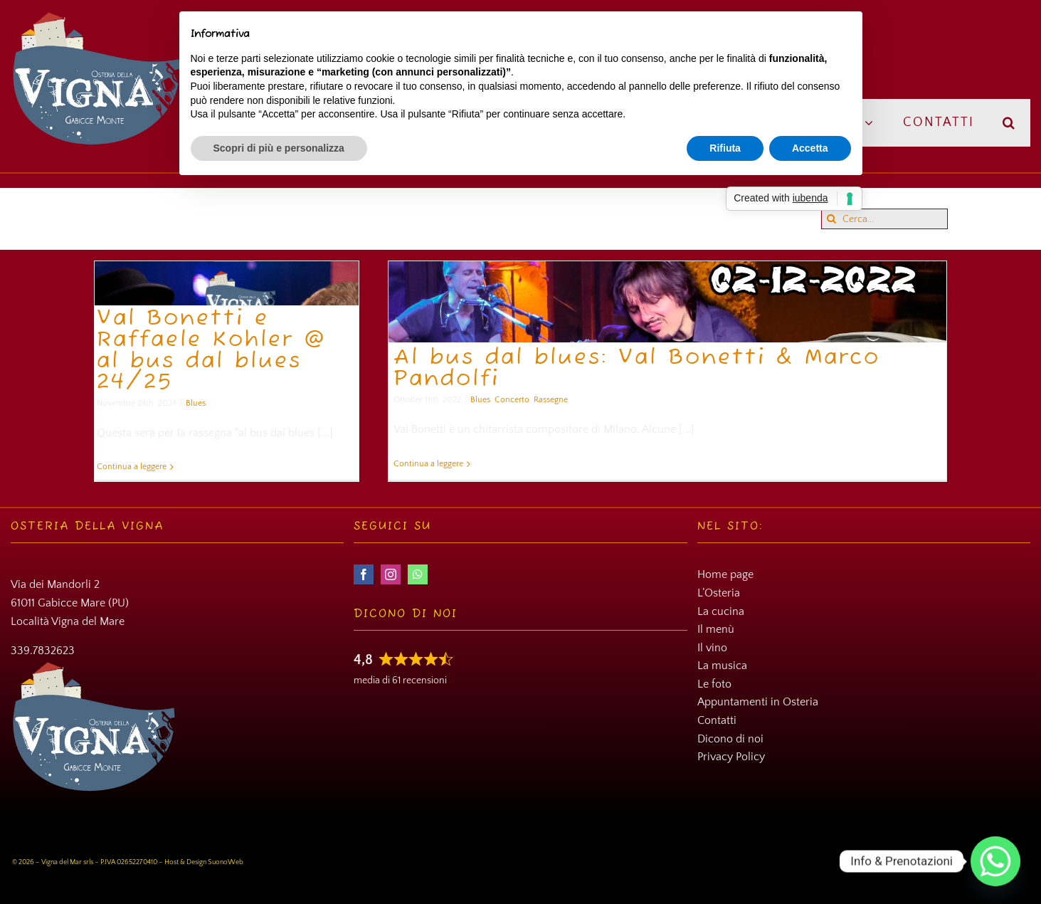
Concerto (512, 399)
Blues (196, 403)
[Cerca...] (884, 219)
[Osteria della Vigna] (96, 16)
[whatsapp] (418, 574)
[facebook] (364, 574)
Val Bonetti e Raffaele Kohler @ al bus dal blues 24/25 (212, 350)
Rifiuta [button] (725, 148)
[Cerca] (831, 219)
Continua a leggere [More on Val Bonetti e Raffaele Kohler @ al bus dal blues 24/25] (132, 466)
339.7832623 (43, 650)
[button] (1009, 123)
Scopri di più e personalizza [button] (278, 148)
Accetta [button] (810, 148)
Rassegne (551, 399)
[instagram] (391, 574)
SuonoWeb (225, 862)
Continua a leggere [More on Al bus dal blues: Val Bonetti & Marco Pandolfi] (428, 463)
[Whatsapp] (995, 861)
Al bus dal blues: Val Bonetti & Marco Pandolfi (636, 369)
